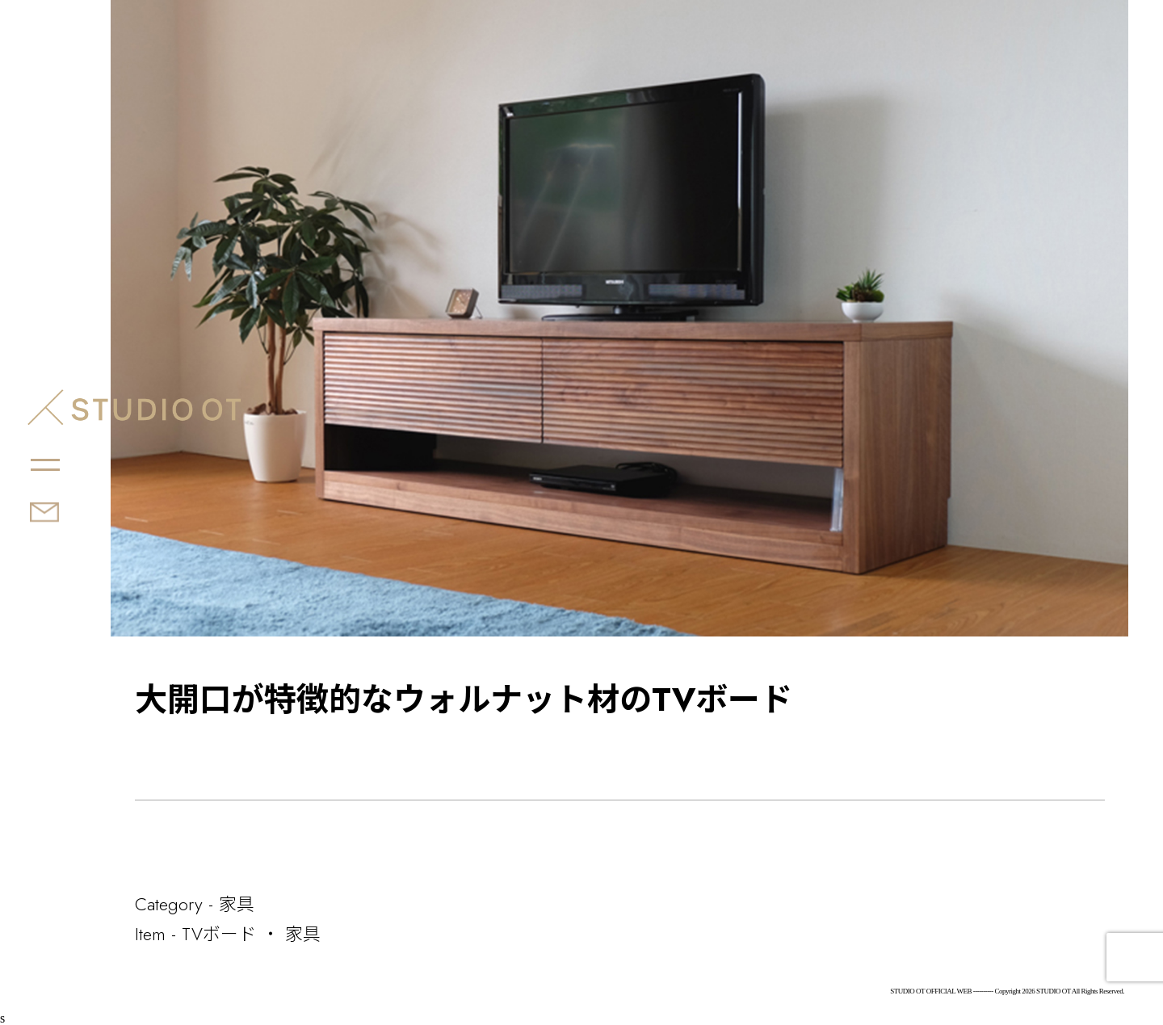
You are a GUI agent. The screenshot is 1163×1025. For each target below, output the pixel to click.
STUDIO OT (134, 407)
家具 (236, 904)
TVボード (219, 934)
